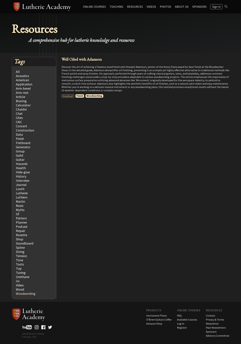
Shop (19, 239)
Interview (22, 180)
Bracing (21, 101)
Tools (20, 264)
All (18, 72)
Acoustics (22, 76)
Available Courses (187, 319)
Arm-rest (22, 92)
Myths (20, 210)
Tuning (21, 272)
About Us (181, 7)
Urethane (22, 277)
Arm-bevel (23, 88)
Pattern (21, 218)
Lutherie (22, 193)
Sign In (216, 7)
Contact (210, 315)
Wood (20, 289)
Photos (165, 7)
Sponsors (199, 7)
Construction (25, 130)
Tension (21, 256)
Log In (180, 323)
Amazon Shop (154, 323)
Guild (19, 155)
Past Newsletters (216, 327)
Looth (20, 189)
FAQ (179, 315)
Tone (19, 260)
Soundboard (24, 243)
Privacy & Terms (215, 319)
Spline (20, 247)
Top (19, 268)
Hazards (21, 164)
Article (20, 97)
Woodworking (25, 293)
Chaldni (21, 109)
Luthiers (21, 197)
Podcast (21, 226)
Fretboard (23, 143)
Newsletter (212, 323)
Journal (21, 185)
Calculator (23, 105)
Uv (18, 281)
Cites (19, 118)
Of (17, 214)
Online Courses (94, 7)
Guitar (20, 159)
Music (20, 205)
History (21, 176)
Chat (19, 113)
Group (20, 151)
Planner (21, 222)
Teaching (116, 7)
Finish (20, 138)
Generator (23, 147)
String (20, 252)
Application (24, 84)
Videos (151, 7)
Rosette (21, 235)
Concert (21, 126)
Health (21, 168)
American (22, 80)
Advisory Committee (217, 335)
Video (20, 285)
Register (182, 327)
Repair (20, 231)
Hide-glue (23, 172)
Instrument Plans (156, 315)
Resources (135, 7)
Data (19, 134)
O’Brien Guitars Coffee (159, 319)
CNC (19, 122)
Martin (20, 201)
